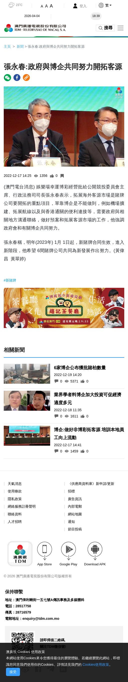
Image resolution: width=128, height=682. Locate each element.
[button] (113, 5)
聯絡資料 (15, 514)
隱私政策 (15, 499)
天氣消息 (15, 484)
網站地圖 (75, 514)
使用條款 (15, 491)
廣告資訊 (75, 499)
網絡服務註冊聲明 (22, 506)
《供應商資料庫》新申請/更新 (91, 484)
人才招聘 (15, 522)
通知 (71, 522)
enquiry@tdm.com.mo (40, 619)
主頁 (7, 46)
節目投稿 (75, 529)
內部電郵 (75, 506)
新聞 (20, 46)
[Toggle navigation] (120, 28)
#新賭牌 (10, 280)
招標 (71, 491)
